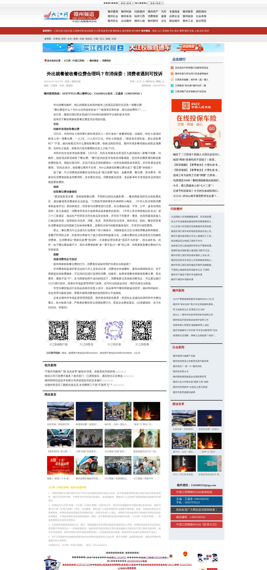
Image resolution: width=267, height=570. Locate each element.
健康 (163, 16)
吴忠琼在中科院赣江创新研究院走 (191, 67)
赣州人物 (139, 20)
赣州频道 (94, 60)
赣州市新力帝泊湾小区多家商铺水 (191, 73)
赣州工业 (188, 20)
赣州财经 (153, 20)
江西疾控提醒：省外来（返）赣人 (191, 79)
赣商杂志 (117, 31)
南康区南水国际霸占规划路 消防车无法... (191, 250)
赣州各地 (126, 16)
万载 (96, 38)
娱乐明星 (201, 20)
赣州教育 (188, 11)
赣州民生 (113, 20)
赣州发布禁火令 (181, 371)
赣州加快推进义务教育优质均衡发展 (191, 361)
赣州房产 (153, 11)
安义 (102, 38)
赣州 (186, 31)
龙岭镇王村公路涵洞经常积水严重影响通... (192, 245)
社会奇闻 (201, 16)
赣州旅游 (188, 16)
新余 (176, 31)
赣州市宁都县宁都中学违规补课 (186, 274)
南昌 (154, 31)
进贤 (63, 38)
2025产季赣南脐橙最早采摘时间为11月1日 (193, 299)
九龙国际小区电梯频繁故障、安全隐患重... (192, 216)
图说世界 (178, 404)
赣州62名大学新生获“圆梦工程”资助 (190, 382)
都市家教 (126, 31)
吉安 (202, 31)
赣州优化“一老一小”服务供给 (187, 366)
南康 (75, 38)
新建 (108, 38)
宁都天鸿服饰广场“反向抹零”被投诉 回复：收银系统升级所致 (80, 371)
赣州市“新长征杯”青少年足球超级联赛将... (194, 304)
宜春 (191, 31)
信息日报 (67, 31)
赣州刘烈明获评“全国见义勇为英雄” (190, 387)
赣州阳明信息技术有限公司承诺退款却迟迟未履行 (73, 380)
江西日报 (58, 31)
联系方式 (209, 524)
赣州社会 (113, 16)
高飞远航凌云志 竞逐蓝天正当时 (189, 309)
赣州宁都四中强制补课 (182, 279)
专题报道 (174, 11)
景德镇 (165, 31)
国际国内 (201, 11)
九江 (159, 31)
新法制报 (88, 31)
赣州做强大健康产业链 (184, 356)
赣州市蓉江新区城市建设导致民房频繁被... (192, 265)
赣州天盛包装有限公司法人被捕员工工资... (192, 236)
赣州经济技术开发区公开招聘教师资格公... (192, 260)
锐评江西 (139, 16)
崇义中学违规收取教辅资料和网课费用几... (192, 221)
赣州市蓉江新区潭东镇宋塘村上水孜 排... (191, 255)
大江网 (97, 31)
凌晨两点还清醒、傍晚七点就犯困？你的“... (194, 335)
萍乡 (171, 31)
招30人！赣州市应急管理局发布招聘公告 (193, 314)
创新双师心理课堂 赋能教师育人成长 (191, 325)
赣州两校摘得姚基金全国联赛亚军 (189, 376)
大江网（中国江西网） (75, 60)
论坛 (163, 20)
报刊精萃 (136, 31)
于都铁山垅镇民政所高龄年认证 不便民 (190, 269)
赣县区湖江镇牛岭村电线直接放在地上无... (192, 231)
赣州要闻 (113, 11)
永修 (82, 38)
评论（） (160, 81)
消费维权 (153, 16)
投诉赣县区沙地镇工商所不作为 (186, 241)
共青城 (56, 38)
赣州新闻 (178, 290)
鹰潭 (181, 31)
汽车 (163, 11)
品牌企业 (174, 16)
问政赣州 (139, 11)
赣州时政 (126, 11)
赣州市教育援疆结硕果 (184, 392)
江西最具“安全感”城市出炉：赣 (190, 85)
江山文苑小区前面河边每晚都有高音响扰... (192, 226)
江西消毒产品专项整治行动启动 (190, 91)
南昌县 (88, 38)
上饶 (197, 31)
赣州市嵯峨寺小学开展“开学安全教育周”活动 (195, 330)
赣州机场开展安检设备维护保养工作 (191, 320)
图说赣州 (174, 20)
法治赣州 (126, 20)
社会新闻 (178, 347)
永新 (114, 38)
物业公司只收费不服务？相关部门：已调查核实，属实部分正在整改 (84, 376)
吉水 (69, 38)
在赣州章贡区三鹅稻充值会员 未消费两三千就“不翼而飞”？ (79, 385)
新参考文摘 (106, 31)
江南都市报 (78, 31)
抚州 (207, 31)
